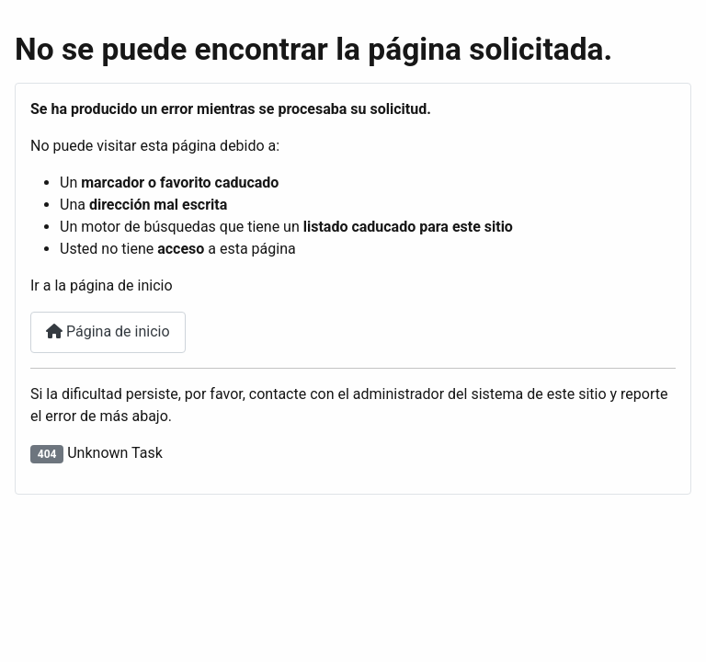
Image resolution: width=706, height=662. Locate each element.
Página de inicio (108, 331)
